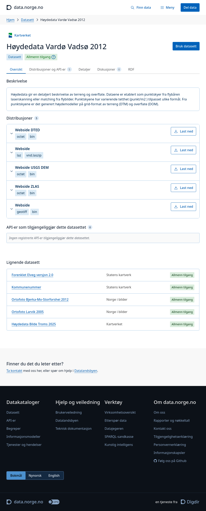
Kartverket (19, 35)
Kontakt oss (163, 428)
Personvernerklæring (170, 444)
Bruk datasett (186, 46)
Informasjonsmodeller (23, 436)
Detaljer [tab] (85, 69)
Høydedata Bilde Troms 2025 (34, 324)
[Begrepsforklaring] (54, 57)
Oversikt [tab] (16, 69)
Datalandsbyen (85, 370)
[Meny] (167, 7)
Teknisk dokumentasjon (74, 428)
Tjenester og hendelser (24, 444)
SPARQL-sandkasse (119, 436)
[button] (103, 133)
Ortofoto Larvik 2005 (28, 312)
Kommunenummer (26, 287)
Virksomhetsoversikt (120, 412)
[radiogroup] (35, 475)
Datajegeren (114, 428)
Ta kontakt (14, 370)
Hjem (10, 20)
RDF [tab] (131, 69)
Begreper (13, 428)
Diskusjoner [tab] (109, 69)
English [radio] (54, 475)
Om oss (159, 412)
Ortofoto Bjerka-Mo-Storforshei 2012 (40, 299)
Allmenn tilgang (38, 57)
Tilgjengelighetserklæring (173, 436)
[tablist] (103, 69)
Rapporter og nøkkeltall (172, 420)
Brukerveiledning (69, 412)
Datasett (27, 20)
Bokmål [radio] (16, 475)
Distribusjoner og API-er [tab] (50, 69)
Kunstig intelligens (119, 444)
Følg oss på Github (170, 461)
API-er (11, 420)
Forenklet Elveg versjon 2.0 (32, 275)
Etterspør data (116, 420)
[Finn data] (140, 7)
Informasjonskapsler (169, 453)
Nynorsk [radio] (35, 475)
